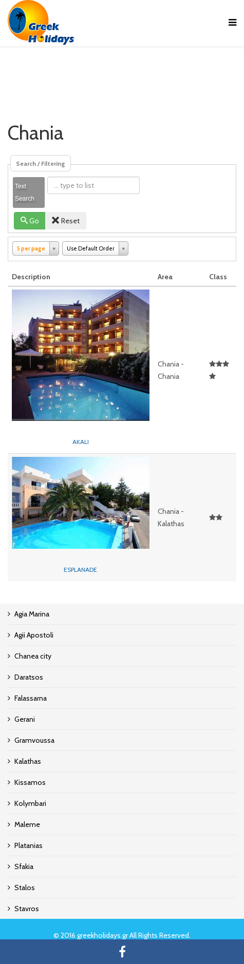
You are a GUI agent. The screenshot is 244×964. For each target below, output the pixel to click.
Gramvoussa (34, 740)
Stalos (24, 887)
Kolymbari (30, 803)
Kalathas (27, 761)
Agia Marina (31, 614)
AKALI (80, 442)
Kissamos (30, 782)
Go (30, 220)
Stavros (26, 908)
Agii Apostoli (33, 635)
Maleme (27, 824)
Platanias (28, 845)
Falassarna (30, 698)
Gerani (24, 719)
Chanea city (32, 656)
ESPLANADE (80, 569)
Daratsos (28, 677)
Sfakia (23, 866)
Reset (66, 220)
